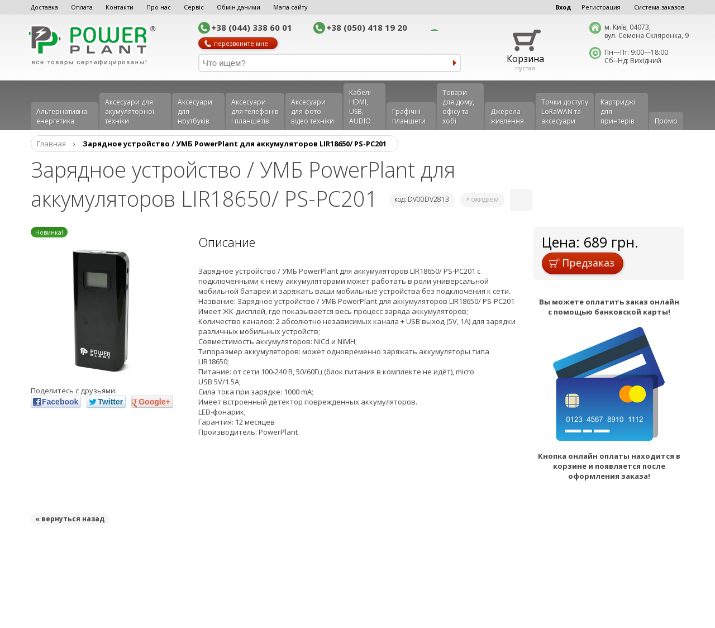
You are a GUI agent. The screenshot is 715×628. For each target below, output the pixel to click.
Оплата (82, 7)
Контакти (120, 7)
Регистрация (601, 7)
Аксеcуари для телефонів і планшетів (254, 111)
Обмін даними (238, 7)
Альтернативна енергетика (61, 116)
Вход (563, 7)
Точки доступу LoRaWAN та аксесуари (564, 111)
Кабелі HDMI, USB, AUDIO (360, 107)
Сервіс (194, 7)
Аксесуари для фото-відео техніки (312, 111)
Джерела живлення (507, 116)
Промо (666, 121)
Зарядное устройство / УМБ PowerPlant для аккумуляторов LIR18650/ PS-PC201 (235, 144)
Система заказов (659, 7)
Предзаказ (581, 262)
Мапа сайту (290, 7)
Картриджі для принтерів (617, 111)
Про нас (158, 7)
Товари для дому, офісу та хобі (458, 107)
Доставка (44, 7)
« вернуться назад (69, 519)
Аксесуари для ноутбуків (195, 111)
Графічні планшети (409, 116)
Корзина (525, 59)
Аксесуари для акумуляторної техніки (129, 111)
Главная (51, 144)
